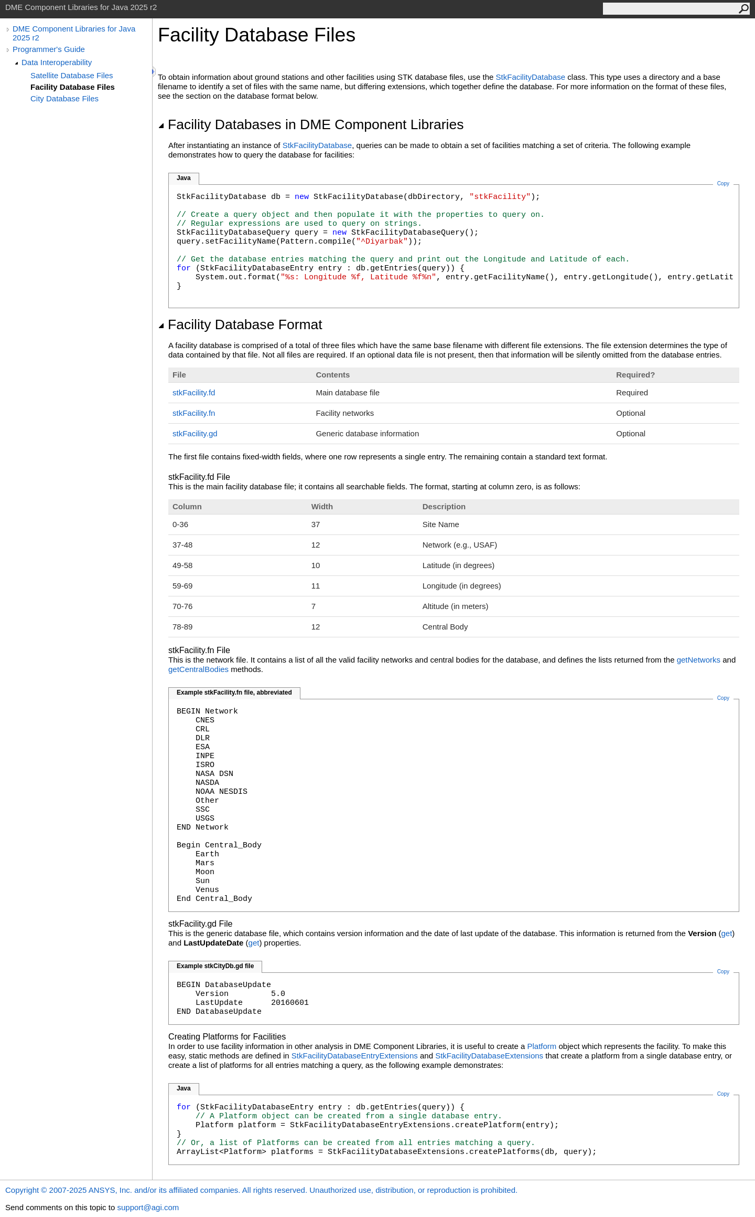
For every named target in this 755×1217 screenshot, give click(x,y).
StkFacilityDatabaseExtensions (489, 1055)
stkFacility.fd (193, 392)
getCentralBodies (198, 669)
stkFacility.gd (195, 433)
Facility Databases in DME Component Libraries (310, 124)
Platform (542, 1046)
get (726, 933)
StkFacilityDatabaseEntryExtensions (355, 1055)
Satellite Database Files (71, 75)
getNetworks (698, 659)
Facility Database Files (72, 86)
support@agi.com (148, 1207)
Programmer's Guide (49, 49)
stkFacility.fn (193, 412)
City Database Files (64, 98)
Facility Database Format (240, 324)
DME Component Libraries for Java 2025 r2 (74, 33)
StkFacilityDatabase (531, 76)
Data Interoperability (56, 62)
